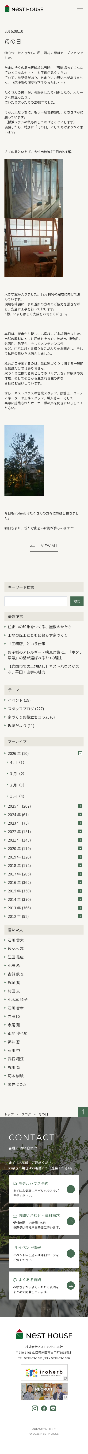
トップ (9, 1114)
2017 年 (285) (45, 874)
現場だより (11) (21, 725)
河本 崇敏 (16, 1075)
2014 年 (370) (45, 899)
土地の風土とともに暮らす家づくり (38, 635)
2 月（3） (18, 785)
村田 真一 (16, 991)
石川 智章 (16, 1008)
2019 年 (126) (45, 857)
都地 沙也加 (17, 1033)
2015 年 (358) (45, 891)
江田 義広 (16, 957)
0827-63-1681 (33, 1358)
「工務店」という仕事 (26, 643)
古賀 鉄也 (16, 974)
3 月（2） (18, 773)
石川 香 (14, 1050)
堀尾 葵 (14, 982)
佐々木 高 (16, 948)
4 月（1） (18, 762)
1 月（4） (18, 796)
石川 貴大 (16, 940)
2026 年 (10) (45, 753)
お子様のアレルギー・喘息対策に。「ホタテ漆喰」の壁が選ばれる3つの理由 (45, 654)
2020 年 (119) (45, 848)
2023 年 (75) (45, 823)
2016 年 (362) (45, 882)
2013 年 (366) (45, 908)
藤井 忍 (14, 1042)
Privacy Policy (44, 1429)
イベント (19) (19, 700)
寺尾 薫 (14, 1025)
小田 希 (14, 965)
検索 (76, 601)
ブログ (26, 1114)
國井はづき (17, 1084)
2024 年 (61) (45, 814)
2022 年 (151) (45, 831)
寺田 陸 (14, 1016)
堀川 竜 (14, 1067)
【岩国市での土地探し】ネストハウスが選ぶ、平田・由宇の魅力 (43, 669)
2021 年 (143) (45, 840)
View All (49, 546)
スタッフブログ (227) (26, 708)
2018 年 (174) (45, 865)
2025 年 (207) (45, 806)
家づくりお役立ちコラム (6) (31, 717)
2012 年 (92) (45, 916)
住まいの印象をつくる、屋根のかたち (40, 626)
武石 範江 (16, 1058)
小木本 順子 (17, 999)
